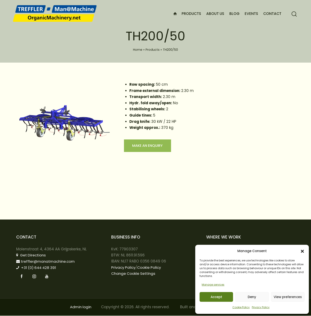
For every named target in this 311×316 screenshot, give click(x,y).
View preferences (288, 297)
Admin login (81, 307)
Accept (216, 297)
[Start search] (294, 14)
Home (137, 49)
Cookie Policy (241, 307)
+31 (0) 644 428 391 (37, 267)
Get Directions (31, 255)
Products (153, 49)
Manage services (213, 284)
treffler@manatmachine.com (46, 261)
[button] (302, 251)
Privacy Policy (261, 307)
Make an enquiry (149, 146)
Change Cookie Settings (133, 273)
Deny (252, 297)
